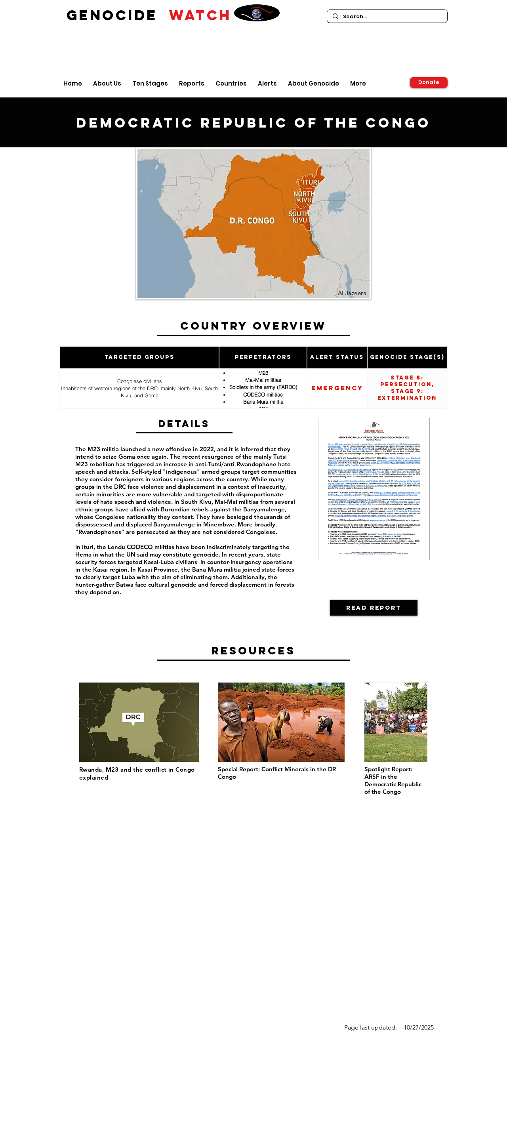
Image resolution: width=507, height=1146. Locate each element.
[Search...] (387, 16)
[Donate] (429, 82)
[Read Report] (373, 608)
